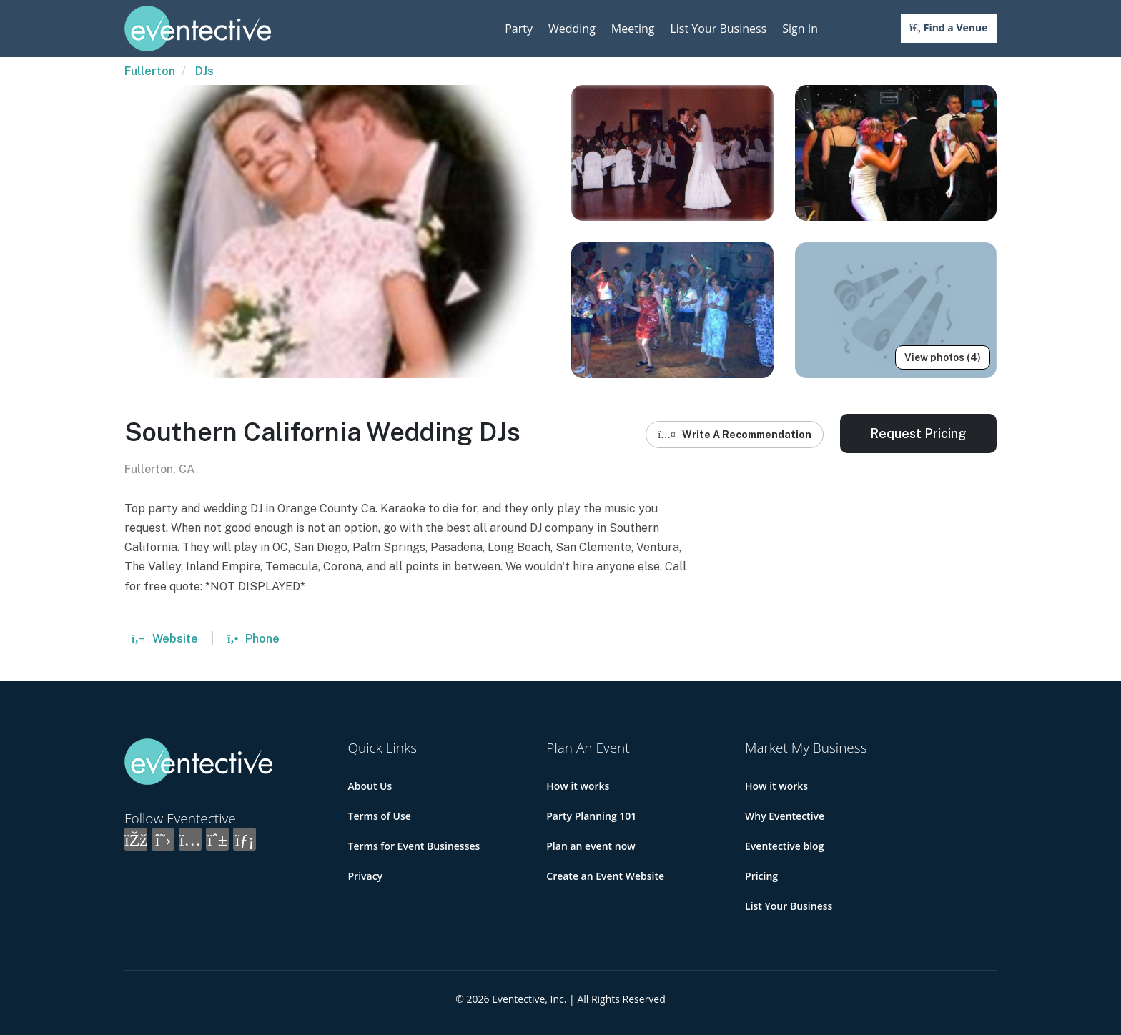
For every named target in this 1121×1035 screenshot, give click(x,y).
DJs (204, 71)
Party (519, 28)
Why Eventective (784, 816)
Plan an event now (590, 846)
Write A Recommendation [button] (734, 434)
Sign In (800, 28)
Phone (253, 638)
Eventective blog (784, 846)
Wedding (572, 28)
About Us (370, 786)
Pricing (761, 876)
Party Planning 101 (591, 816)
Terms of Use (379, 816)
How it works (577, 786)
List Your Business (718, 28)
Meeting (633, 28)
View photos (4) (942, 357)
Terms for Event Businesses (414, 846)
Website (165, 638)
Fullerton (149, 71)
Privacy (365, 876)
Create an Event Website (605, 876)
